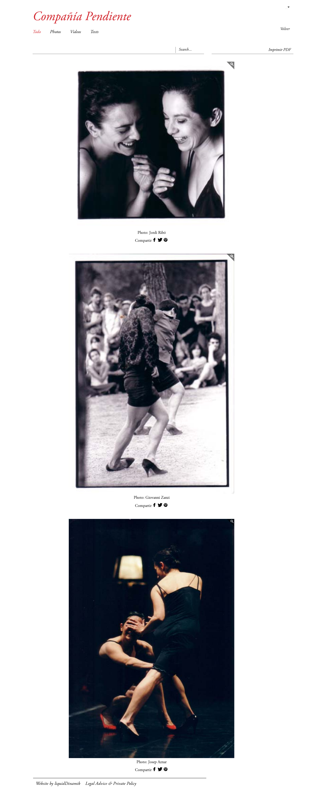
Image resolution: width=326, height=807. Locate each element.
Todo (37, 32)
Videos (75, 32)
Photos (55, 32)
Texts (94, 32)
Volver (285, 29)
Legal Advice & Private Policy (110, 784)
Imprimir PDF (279, 50)
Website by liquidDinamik (58, 784)
